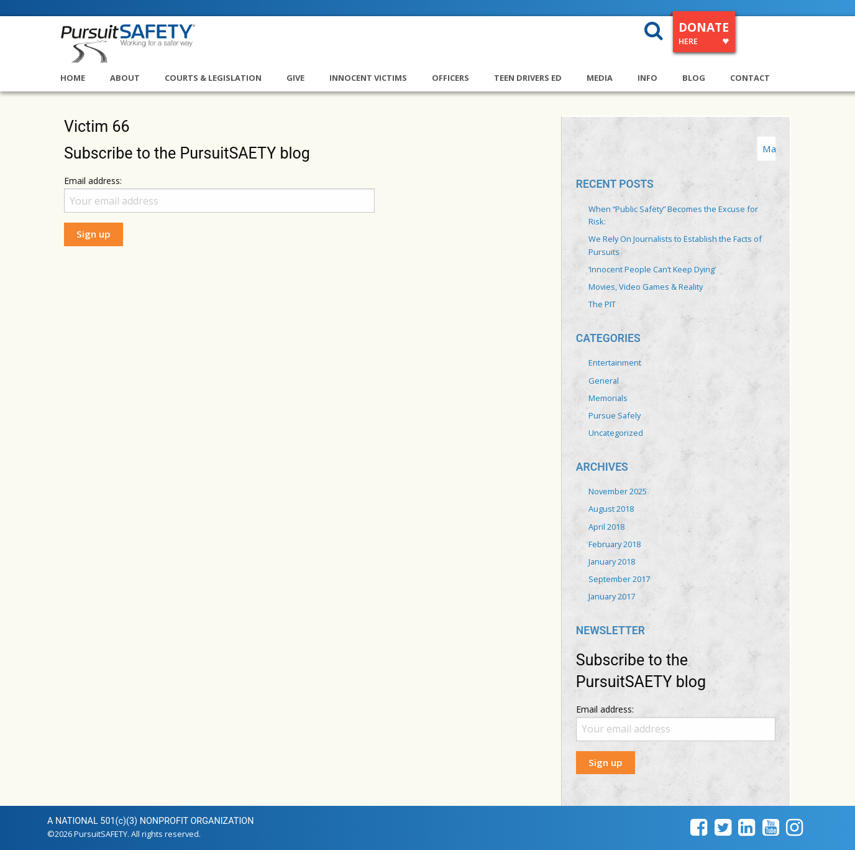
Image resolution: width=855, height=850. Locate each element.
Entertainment (614, 362)
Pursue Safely (614, 415)
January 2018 (611, 561)
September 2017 (619, 578)
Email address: (93, 181)
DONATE (704, 35)
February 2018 (614, 544)
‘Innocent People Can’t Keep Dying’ (652, 269)
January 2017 (611, 596)
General (603, 380)
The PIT (602, 304)
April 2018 (606, 526)
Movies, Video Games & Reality (645, 286)
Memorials (608, 398)
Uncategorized (615, 432)
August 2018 (611, 508)
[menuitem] (85, 73)
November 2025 (617, 491)
